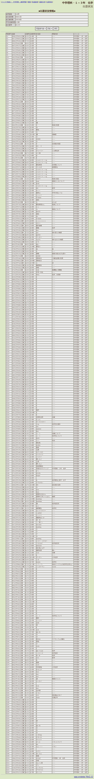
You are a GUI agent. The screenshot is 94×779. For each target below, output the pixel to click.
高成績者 (35, 2)
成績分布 (42, 2)
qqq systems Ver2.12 (83, 776)
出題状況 (49, 2)
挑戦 (29, 2)
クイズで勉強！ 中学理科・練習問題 (13, 2)
